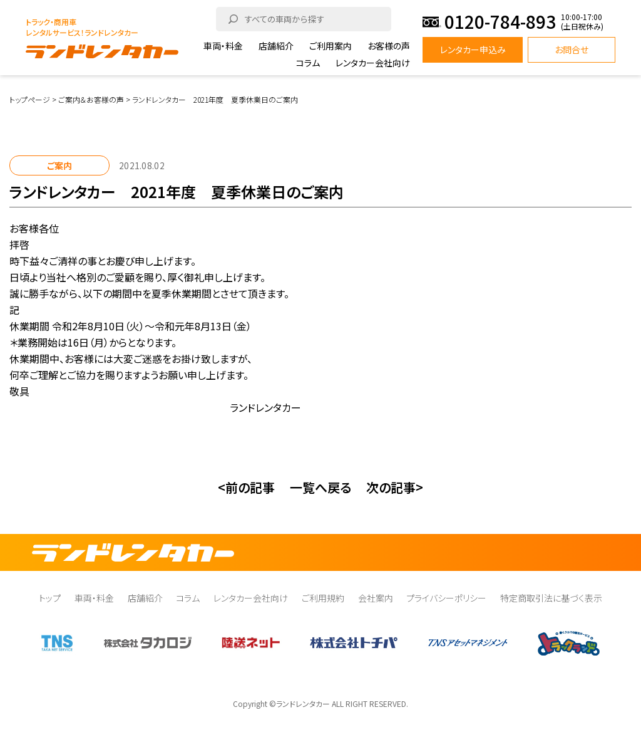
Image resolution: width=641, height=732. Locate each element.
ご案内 (59, 165)
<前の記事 (246, 487)
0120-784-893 (500, 22)
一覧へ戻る (320, 487)
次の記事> (394, 487)
